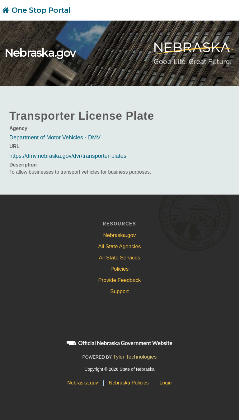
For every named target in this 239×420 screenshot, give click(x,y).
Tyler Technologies (135, 357)
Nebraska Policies (129, 382)
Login (166, 382)
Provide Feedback (119, 280)
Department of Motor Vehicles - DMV (55, 137)
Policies (119, 269)
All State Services (119, 258)
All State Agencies (119, 246)
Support (119, 291)
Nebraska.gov (40, 53)
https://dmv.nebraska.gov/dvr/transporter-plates (67, 156)
